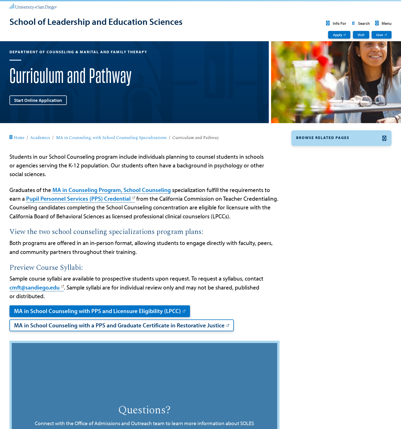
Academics (40, 137)
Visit (361, 35)
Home (17, 137)
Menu (382, 23)
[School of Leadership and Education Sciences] (96, 22)
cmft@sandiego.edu (34, 287)
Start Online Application (38, 100)
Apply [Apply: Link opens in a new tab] (337, 35)
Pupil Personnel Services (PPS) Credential (78, 198)
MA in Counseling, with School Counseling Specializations (111, 137)
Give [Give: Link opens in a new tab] (379, 35)
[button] (341, 138)
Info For (335, 23)
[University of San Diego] (33, 6)
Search (360, 23)
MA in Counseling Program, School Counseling (111, 190)
